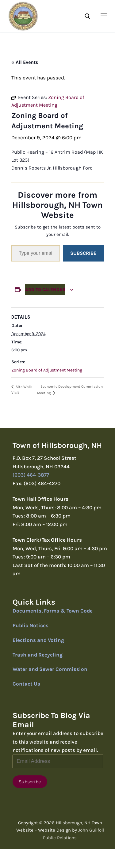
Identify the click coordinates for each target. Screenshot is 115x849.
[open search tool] (87, 16)
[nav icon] (104, 16)
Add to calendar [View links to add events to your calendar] (45, 289)
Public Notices (30, 625)
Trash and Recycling (38, 655)
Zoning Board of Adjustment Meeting (46, 370)
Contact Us (26, 684)
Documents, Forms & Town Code (53, 611)
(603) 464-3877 (31, 475)
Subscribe (83, 253)
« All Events (24, 62)
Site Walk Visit (21, 390)
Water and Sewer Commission (50, 669)
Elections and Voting (38, 640)
